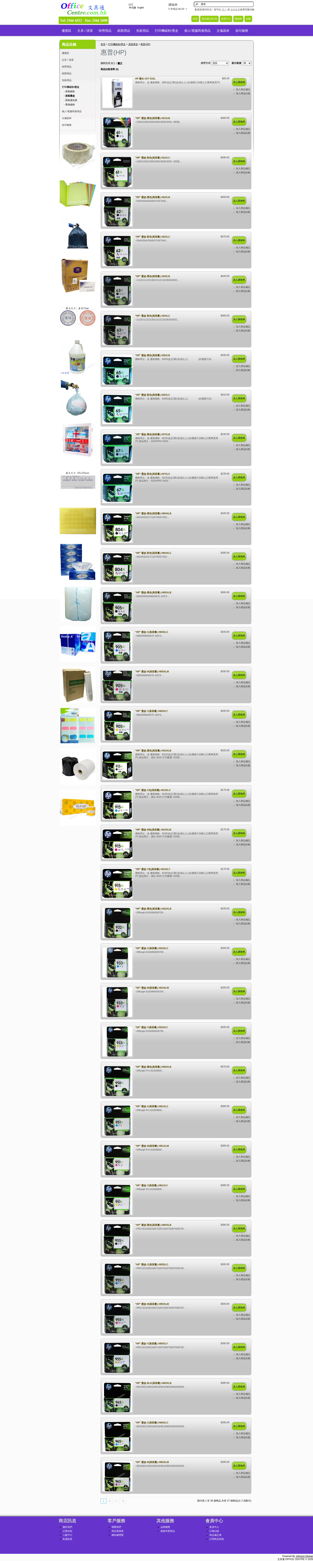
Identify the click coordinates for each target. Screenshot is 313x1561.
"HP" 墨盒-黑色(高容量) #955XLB (153, 1225)
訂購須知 (67, 1531)
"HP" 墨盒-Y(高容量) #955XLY (151, 1343)
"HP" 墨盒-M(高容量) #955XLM (152, 1304)
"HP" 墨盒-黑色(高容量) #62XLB (152, 197)
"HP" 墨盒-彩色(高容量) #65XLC (152, 394)
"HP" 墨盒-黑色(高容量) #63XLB (152, 276)
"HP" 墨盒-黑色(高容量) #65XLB (152, 355)
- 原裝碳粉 (69, 91)
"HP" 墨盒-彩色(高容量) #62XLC (152, 236)
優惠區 (66, 30)
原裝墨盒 (133, 44)
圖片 (120, 63)
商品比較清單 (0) (110, 69)
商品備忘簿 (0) (209, 18)
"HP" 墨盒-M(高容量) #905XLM (152, 671)
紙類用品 (123, 30)
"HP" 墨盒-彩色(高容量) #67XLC (152, 474)
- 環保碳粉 (69, 104)
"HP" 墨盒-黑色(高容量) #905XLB (153, 592)
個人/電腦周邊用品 (197, 30)
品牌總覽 (165, 1527)
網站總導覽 (118, 1535)
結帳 (248, 18)
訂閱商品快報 (216, 1539)
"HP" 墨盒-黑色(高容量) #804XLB (153, 513)
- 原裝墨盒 (69, 95)
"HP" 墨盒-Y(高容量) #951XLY (151, 1185)
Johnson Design (304, 1556)
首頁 (195, 18)
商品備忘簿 (215, 1535)
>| (123, 1501)
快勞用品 (105, 30)
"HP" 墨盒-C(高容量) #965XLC (151, 1422)
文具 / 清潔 (85, 30)
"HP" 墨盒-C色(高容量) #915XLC (153, 790)
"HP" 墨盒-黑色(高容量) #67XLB (152, 434)
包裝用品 (142, 30)
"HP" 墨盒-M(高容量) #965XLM (152, 1462)
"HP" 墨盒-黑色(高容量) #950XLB (153, 1066)
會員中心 (226, 18)
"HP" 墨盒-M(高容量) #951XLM (152, 1146)
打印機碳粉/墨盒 (166, 30)
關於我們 (67, 1527)
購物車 (238, 18)
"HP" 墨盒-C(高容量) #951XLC (151, 1106)
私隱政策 (67, 1539)
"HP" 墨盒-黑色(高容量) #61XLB (152, 118)
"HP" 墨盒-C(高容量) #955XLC (151, 1264)
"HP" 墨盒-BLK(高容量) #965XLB (153, 1383)
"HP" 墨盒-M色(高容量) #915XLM (153, 829)
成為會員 (235, 9)
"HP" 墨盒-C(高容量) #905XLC (151, 632)
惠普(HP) (145, 44)
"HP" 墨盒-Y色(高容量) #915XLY (152, 869)
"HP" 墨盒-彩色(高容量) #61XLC (152, 157)
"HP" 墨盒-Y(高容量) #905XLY (151, 711)
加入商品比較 (243, 93)
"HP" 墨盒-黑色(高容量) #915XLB (153, 750)
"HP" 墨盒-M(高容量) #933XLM (152, 987)
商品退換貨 (118, 1531)
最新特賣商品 (167, 1531)
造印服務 (241, 30)
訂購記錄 (214, 1531)
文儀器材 (223, 30)
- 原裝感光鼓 (70, 100)
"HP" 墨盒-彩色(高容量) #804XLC (153, 553)
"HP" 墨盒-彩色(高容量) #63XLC (152, 315)
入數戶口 (67, 1535)
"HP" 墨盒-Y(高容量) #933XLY (151, 1027)
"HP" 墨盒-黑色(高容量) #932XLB (153, 908)
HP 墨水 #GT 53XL (145, 78)
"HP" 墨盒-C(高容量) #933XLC (151, 948)
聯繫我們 (116, 1527)
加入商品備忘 (243, 89)
